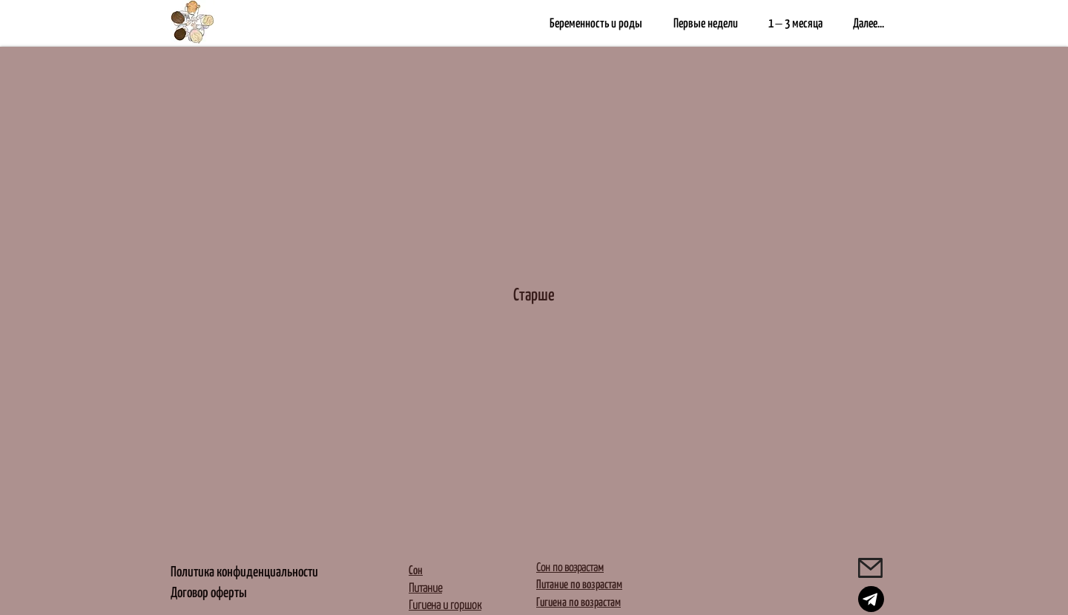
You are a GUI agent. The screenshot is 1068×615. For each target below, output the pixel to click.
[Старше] (534, 290)
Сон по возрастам (570, 556)
